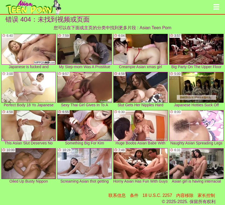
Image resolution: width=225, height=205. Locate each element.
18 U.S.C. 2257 (157, 195)
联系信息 (117, 195)
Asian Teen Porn (155, 27)
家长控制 (206, 195)
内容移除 (185, 195)
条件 (134, 195)
